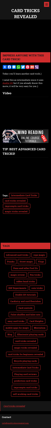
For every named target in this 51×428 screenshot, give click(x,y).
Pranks (11, 251)
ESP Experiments (17, 278)
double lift (8, 83)
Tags (5, 195)
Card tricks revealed (14, 396)
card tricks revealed (15, 200)
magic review (18, 265)
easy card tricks (16, 311)
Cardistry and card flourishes (25, 291)
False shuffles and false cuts (25, 304)
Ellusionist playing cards (30, 324)
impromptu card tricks (16, 206)
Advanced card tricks (17, 245)
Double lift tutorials (25, 284)
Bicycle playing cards (25, 351)
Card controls (25, 298)
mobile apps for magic (17, 317)
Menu (46, 4)
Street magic (26, 251)
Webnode (31, 425)
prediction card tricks (25, 371)
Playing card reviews (25, 364)
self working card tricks (25, 384)
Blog (9, 324)
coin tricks (37, 278)
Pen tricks (35, 265)
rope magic (39, 245)
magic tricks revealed (16, 211)
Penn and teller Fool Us (25, 258)
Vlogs (41, 251)
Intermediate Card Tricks (24, 195)
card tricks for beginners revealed (25, 344)
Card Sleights (36, 311)
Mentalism (39, 317)
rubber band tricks (25, 271)
